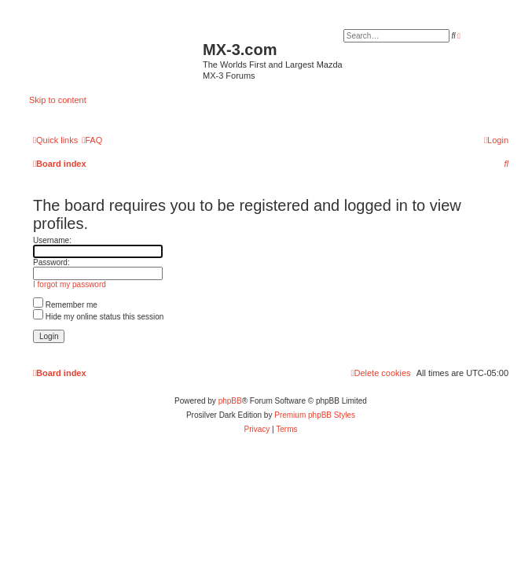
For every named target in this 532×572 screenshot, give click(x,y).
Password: (51, 262)
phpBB (230, 401)
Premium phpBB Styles (314, 415)
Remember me (65, 305)
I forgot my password (69, 284)
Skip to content (57, 100)
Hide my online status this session (98, 316)
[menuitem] (92, 140)
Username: (52, 240)
